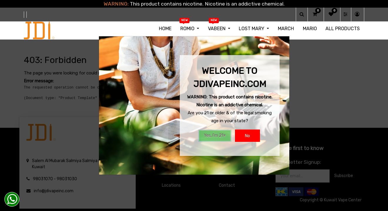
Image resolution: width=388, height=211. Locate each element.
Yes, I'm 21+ (215, 135)
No (247, 135)
